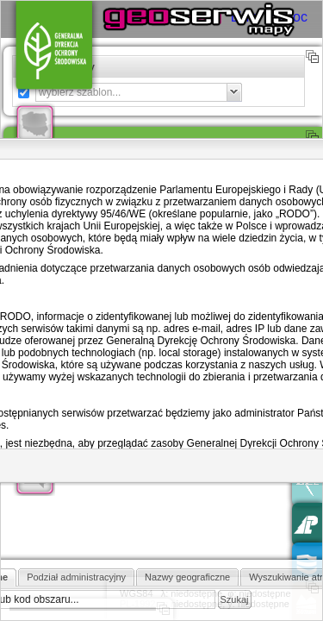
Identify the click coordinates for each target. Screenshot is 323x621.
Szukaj (235, 599)
